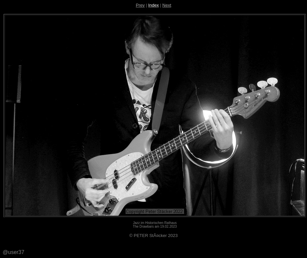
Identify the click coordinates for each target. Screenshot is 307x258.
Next (166, 5)
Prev (140, 5)
